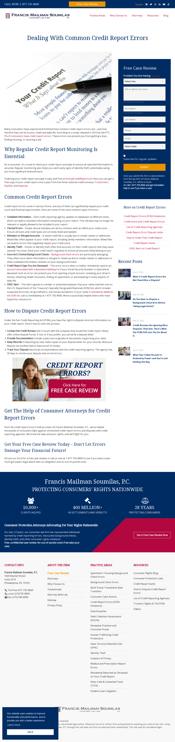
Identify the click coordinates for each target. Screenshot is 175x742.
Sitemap (51, 600)
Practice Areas (97, 15)
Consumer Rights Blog (146, 573)
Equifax (8, 185)
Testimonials (54, 589)
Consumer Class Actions (103, 596)
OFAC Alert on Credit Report (144, 248)
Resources (153, 15)
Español (139, 5)
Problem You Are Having (141, 75)
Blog (165, 15)
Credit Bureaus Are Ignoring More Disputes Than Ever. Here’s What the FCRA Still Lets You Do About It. (150, 330)
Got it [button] (30, 732)
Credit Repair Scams (144, 243)
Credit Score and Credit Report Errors (144, 221)
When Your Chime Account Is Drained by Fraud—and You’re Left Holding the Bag (150, 358)
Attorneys (137, 15)
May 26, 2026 (138, 294)
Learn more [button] (13, 724)
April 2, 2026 (138, 350)
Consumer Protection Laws (148, 578)
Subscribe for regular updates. (140, 159)
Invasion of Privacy (100, 658)
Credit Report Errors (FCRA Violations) (144, 216)
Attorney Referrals (57, 594)
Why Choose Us (118, 15)
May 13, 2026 (138, 320)
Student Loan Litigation (103, 691)
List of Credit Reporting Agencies (144, 227)
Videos (137, 609)
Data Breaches (98, 611)
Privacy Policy (54, 605)
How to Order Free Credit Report (144, 237)
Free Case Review (87, 4)
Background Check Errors (104, 582)
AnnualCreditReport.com (79, 178)
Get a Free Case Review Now (152, 535)
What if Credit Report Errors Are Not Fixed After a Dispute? (149, 278)
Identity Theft (98, 653)
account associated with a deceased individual (31, 269)
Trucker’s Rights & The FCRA (149, 603)
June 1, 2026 (138, 272)
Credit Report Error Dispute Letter (144, 232)
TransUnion (101, 182)
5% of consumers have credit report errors (27, 136)
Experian (23, 185)
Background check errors (65, 254)
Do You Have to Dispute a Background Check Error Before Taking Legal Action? (149, 303)
